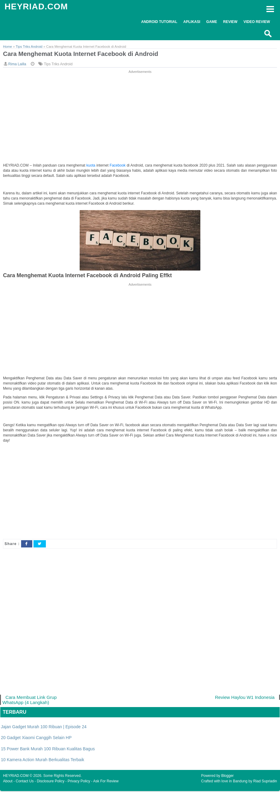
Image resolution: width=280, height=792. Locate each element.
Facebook (118, 166)
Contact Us (24, 782)
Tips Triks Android (58, 64)
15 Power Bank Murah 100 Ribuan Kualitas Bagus (48, 749)
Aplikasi (191, 22)
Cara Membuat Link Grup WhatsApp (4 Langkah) (30, 700)
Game (211, 22)
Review (230, 22)
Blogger (227, 776)
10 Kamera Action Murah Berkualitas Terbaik (42, 760)
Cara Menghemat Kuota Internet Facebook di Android (83, 53)
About (7, 782)
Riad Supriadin (265, 782)
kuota (90, 166)
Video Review (256, 22)
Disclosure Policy (50, 782)
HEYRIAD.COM (36, 6)
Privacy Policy (79, 782)
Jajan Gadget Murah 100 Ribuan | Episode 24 (44, 727)
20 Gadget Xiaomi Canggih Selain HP (36, 738)
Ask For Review (106, 782)
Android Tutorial (159, 22)
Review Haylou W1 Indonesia (258, 700)
